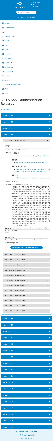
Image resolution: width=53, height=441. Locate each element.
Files (5, 45)
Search (5, 76)
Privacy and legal (26, 435)
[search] (26, 12)
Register (31, 17)
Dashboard (7, 41)
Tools (5, 89)
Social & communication (11, 85)
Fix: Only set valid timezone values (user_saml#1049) (31, 162)
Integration (7, 54)
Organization (8, 71)
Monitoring (7, 58)
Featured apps (8, 28)
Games (6, 50)
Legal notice (26, 439)
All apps (6, 23)
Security (6, 80)
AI (4, 32)
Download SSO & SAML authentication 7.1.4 (26, 248)
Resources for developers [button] (35, 4)
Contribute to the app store (26, 431)
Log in (21, 17)
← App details (5, 109)
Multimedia (7, 63)
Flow (5, 93)
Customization (8, 36)
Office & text (7, 67)
